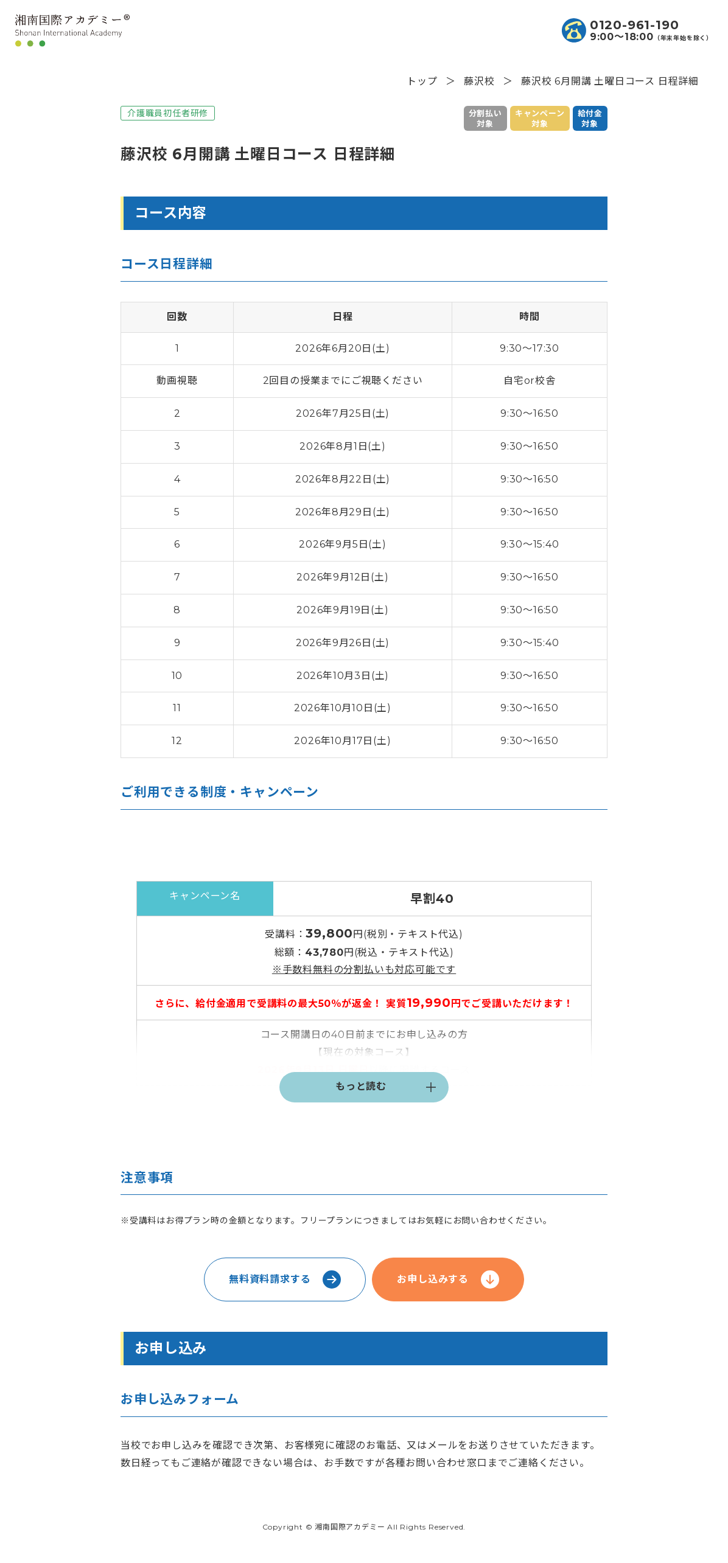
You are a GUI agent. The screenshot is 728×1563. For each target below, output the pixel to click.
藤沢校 (479, 81)
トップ (422, 81)
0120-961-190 (634, 25)
